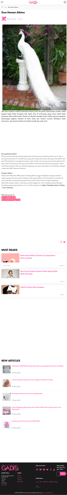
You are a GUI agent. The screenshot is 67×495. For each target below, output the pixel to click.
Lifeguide (20, 19)
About (19, 475)
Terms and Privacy (47, 493)
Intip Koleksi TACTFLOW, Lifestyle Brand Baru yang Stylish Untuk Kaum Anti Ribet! (37, 366)
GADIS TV (45, 482)
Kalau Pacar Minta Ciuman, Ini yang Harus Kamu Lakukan (37, 256)
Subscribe (63, 474)
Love (5, 7)
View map (4, 485)
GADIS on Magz (53, 482)
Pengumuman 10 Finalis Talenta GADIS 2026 (26, 421)
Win (41, 482)
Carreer (19, 479)
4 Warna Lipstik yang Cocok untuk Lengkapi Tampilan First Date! (32, 380)
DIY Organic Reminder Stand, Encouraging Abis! (27, 393)
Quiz (37, 482)
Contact (19, 477)
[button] (64, 242)
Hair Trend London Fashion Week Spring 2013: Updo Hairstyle (39, 272)
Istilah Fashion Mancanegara (32, 287)
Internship (20, 481)
